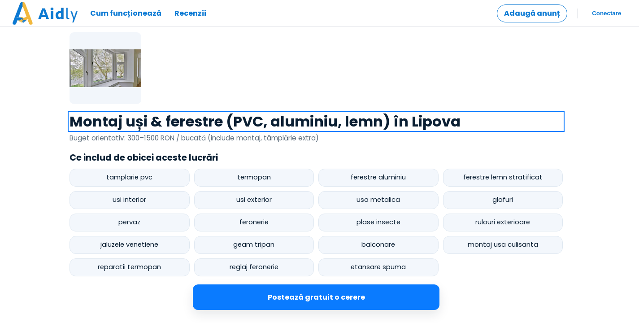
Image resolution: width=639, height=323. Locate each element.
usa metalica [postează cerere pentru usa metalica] (378, 199)
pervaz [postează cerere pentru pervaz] (129, 222)
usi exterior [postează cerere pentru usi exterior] (254, 199)
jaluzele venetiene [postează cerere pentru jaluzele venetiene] (129, 244)
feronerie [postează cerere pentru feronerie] (254, 222)
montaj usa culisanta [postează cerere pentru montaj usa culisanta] (503, 244)
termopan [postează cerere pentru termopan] (254, 177)
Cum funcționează (125, 13)
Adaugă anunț (532, 13)
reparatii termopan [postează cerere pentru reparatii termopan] (129, 266)
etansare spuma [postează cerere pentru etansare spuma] (378, 266)
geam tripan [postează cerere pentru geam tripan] (253, 244)
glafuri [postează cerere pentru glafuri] (502, 199)
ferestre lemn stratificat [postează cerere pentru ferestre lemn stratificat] (503, 177)
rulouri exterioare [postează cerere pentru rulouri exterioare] (502, 222)
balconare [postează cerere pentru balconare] (378, 244)
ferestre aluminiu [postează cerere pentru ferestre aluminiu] (378, 177)
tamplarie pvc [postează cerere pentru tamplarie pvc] (129, 177)
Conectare (607, 13)
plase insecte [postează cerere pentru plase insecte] (378, 222)
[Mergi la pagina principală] (45, 13)
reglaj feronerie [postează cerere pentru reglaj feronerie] (254, 266)
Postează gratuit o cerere (316, 297)
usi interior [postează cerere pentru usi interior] (129, 199)
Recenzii (190, 13)
